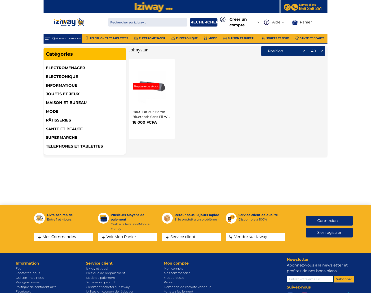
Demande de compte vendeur (187, 287)
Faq (19, 268)
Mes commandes (177, 273)
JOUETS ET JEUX (63, 94)
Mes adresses (174, 277)
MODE (52, 111)
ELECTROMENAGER (65, 68)
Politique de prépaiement (105, 273)
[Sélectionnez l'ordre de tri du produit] (285, 51)
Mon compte (173, 268)
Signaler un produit (100, 282)
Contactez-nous (28, 273)
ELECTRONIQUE (62, 76)
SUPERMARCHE (61, 137)
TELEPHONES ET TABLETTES (74, 146)
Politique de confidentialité (36, 287)
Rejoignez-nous (28, 282)
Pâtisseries (58, 120)
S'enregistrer (329, 232)
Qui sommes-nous (30, 277)
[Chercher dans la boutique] (147, 22)
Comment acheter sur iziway (108, 287)
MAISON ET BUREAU (66, 102)
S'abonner (344, 279)
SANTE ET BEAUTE (64, 129)
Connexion (327, 220)
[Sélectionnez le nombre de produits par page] (316, 51)
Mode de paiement (100, 277)
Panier (169, 282)
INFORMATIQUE (61, 85)
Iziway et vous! (97, 268)
